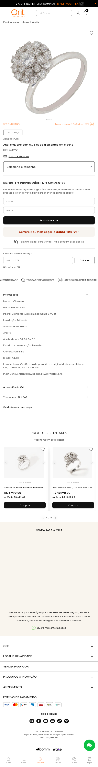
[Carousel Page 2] (49, 119)
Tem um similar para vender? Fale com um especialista (52, 241)
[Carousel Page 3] (51, 119)
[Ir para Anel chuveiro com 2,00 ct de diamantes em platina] (73, 478)
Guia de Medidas (19, 156)
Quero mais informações (51, 627)
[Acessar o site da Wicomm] (43, 749)
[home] (17, 13)
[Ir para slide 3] (25, 482)
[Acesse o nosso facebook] (38, 721)
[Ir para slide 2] (23, 482)
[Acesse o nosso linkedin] (52, 721)
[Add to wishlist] (91, 33)
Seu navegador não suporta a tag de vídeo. (49, 571)
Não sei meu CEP (11, 267)
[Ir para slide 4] (28, 482)
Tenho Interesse (49, 220)
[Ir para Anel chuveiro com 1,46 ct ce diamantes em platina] (25, 478)
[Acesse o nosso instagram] (31, 721)
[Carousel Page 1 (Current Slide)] (46, 119)
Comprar (25, 505)
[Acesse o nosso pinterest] (66, 721)
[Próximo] (44, 462)
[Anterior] (5, 462)
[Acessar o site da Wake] (57, 749)
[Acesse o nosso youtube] (45, 721)
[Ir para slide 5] (30, 482)
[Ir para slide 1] (20, 482)
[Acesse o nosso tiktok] (59, 721)
